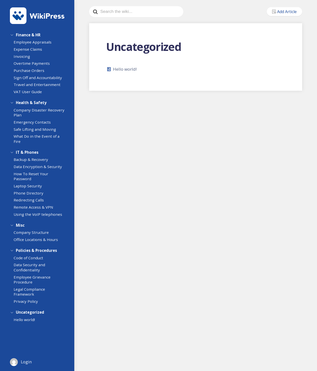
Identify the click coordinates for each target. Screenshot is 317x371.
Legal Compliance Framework (31, 297)
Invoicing (24, 58)
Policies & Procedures (36, 254)
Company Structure (33, 236)
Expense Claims (30, 50)
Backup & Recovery (33, 163)
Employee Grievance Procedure (34, 285)
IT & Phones (27, 154)
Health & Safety (31, 103)
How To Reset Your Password (33, 180)
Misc (20, 227)
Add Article (284, 11)
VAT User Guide (30, 93)
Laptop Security (30, 189)
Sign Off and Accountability (40, 79)
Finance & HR (28, 34)
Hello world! (26, 325)
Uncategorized (30, 316)
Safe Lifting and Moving (37, 131)
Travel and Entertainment (39, 86)
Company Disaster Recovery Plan (32, 115)
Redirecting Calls (31, 203)
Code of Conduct (30, 263)
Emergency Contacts (34, 124)
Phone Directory (31, 196)
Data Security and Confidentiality (31, 273)
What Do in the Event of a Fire (39, 141)
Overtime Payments (34, 65)
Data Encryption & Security (40, 170)
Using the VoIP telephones (40, 217)
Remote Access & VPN (35, 210)
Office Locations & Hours (38, 243)
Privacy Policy (28, 306)
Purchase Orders (31, 72)
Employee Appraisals (35, 44)
